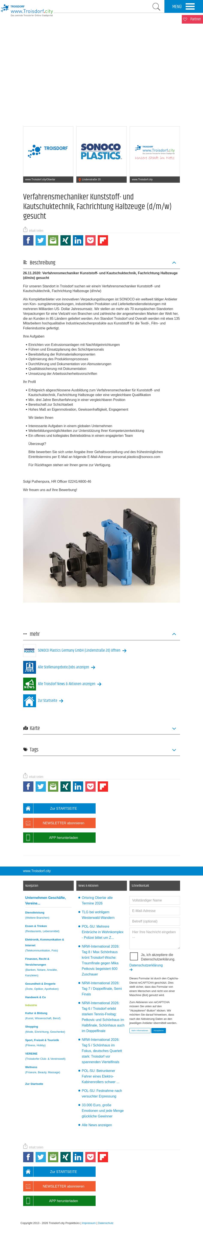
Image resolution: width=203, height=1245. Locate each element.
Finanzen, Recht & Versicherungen (48, 967)
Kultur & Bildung (48, 1016)
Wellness (48, 1070)
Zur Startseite (34, 1083)
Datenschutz (105, 1223)
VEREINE (48, 1057)
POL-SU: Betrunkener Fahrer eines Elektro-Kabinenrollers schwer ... (100, 1076)
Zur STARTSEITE (50, 808)
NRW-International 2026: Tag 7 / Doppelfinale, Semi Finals (102, 988)
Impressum (89, 1223)
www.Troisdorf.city (37, 871)
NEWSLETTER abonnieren (53, 823)
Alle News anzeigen (97, 1125)
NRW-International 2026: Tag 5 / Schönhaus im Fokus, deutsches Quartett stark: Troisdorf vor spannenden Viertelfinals (102, 1051)
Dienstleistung (48, 916)
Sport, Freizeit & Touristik (48, 1043)
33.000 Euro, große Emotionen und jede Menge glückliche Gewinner (103, 1110)
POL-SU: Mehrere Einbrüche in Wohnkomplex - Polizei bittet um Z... (102, 932)
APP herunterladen (50, 837)
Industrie (31, 1005)
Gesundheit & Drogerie (48, 987)
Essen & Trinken (48, 929)
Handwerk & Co (35, 997)
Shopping (48, 1030)
